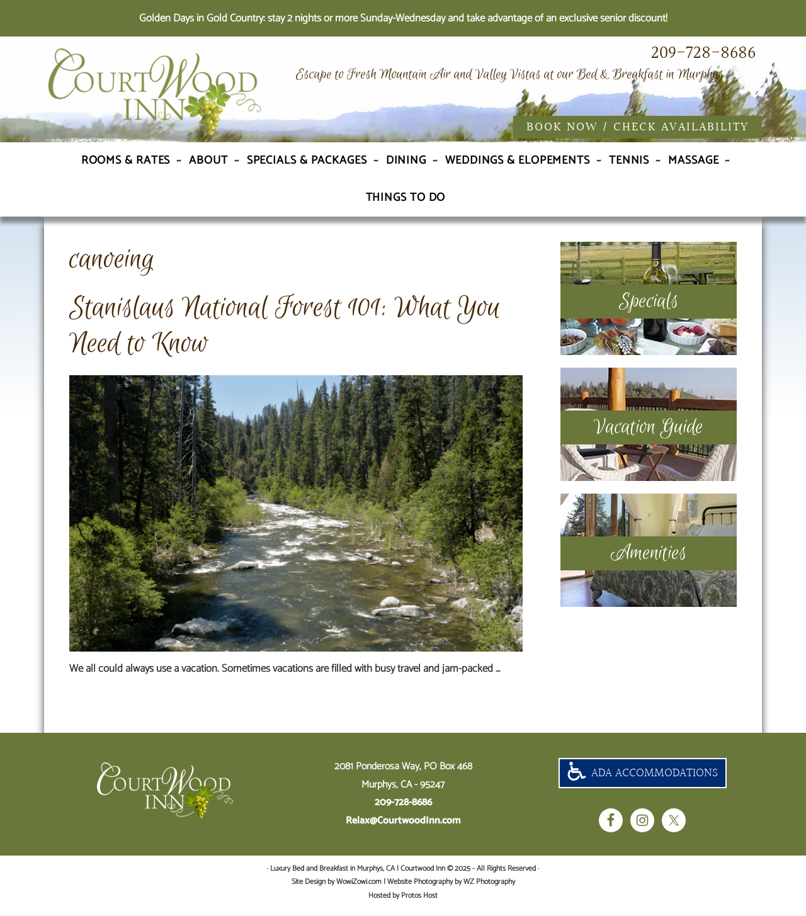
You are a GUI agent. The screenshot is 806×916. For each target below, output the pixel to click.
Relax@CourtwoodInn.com (403, 828)
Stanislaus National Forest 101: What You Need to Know (285, 333)
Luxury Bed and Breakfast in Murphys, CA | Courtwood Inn (182, 96)
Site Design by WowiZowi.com (337, 889)
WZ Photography (489, 889)
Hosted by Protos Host (403, 903)
